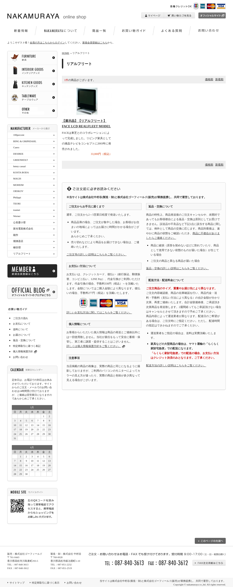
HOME (65, 53)
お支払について (21, 323)
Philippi (17, 197)
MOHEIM (18, 185)
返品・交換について (24, 340)
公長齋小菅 (19, 222)
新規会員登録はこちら (94, 42)
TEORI (16, 203)
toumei (16, 210)
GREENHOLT (20, 160)
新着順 (219, 79)
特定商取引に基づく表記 (27, 346)
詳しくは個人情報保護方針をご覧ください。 (93, 346)
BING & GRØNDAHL (24, 141)
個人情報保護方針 (25, 351)
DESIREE (18, 153)
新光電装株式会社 (23, 228)
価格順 (209, 79)
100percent (18, 135)
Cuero (16, 147)
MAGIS (17, 178)
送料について (20, 329)
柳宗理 (17, 247)
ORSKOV (18, 191)
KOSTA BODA (21, 172)
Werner (16, 216)
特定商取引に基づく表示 (45, 582)
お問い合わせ (20, 357)
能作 (15, 235)
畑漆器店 (18, 241)
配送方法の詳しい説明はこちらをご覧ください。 (176, 365)
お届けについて (21, 334)
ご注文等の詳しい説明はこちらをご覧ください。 (96, 254)
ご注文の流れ (20, 318)
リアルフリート (22, 253)
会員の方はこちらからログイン (47, 42)
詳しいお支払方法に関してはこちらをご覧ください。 (99, 312)
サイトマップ (17, 582)
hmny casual (19, 166)
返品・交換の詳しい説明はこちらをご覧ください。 (177, 268)
